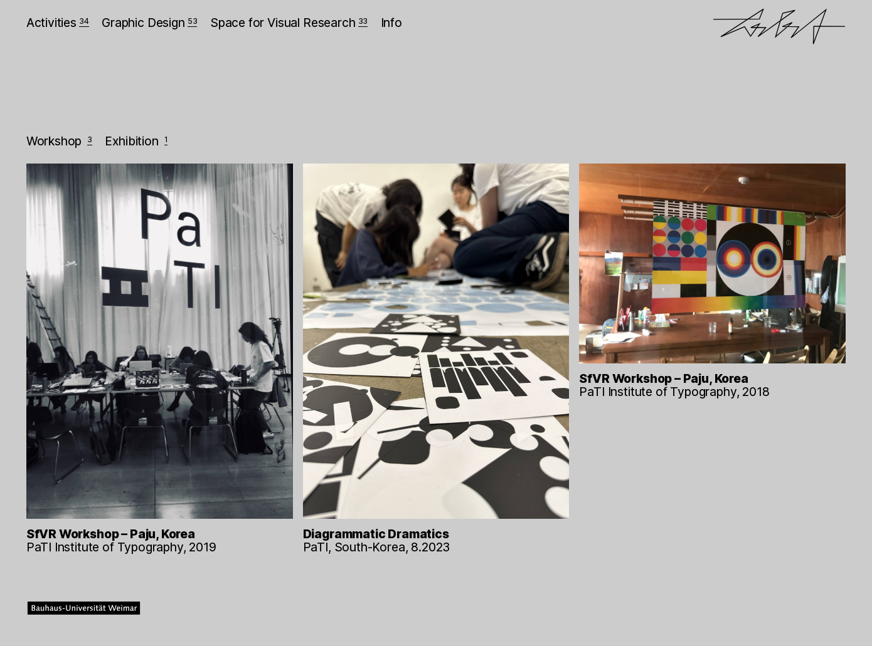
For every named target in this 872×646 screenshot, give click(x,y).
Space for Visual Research (289, 22)
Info (391, 22)
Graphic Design (149, 22)
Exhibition (136, 140)
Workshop (59, 140)
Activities (57, 22)
